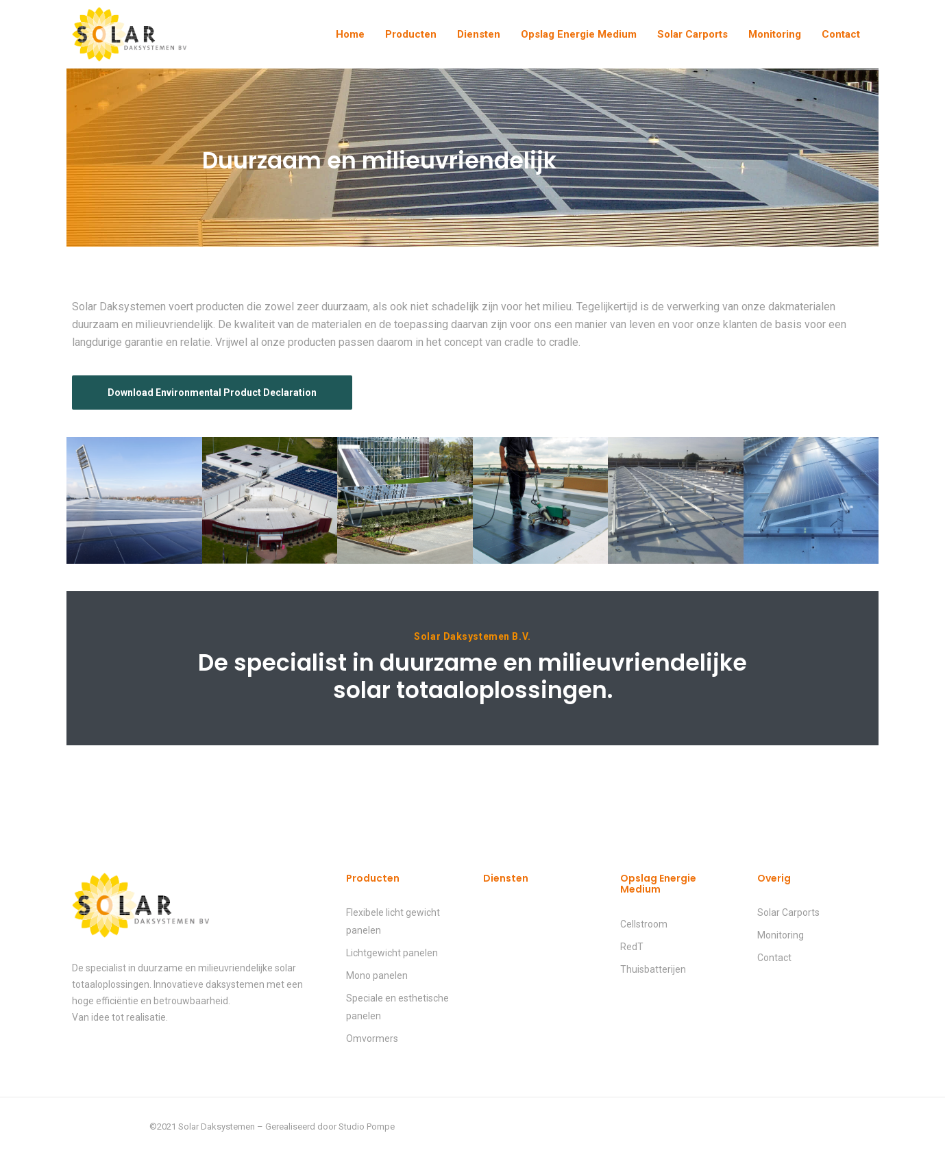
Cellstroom (643, 924)
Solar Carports (692, 34)
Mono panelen (377, 975)
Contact (841, 34)
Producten (411, 34)
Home (350, 34)
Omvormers (372, 1038)
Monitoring (774, 34)
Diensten (478, 34)
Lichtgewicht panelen (392, 952)
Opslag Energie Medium (579, 34)
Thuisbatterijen (653, 969)
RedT (631, 946)
